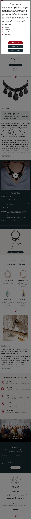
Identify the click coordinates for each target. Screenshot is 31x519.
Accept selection (15, 50)
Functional (7, 34)
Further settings (7, 38)
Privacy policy (8, 24)
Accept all (15, 42)
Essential (7, 27)
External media (8, 32)
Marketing (7, 29)
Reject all (15, 46)
